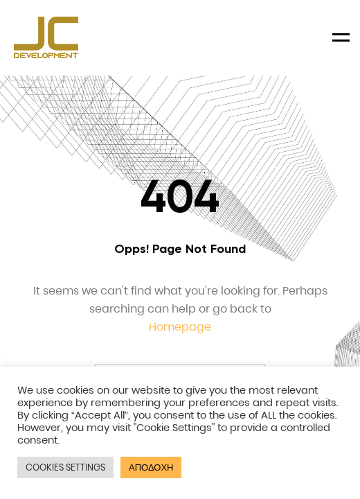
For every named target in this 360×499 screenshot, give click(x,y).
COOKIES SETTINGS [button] (65, 467)
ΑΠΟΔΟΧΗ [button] (151, 467)
